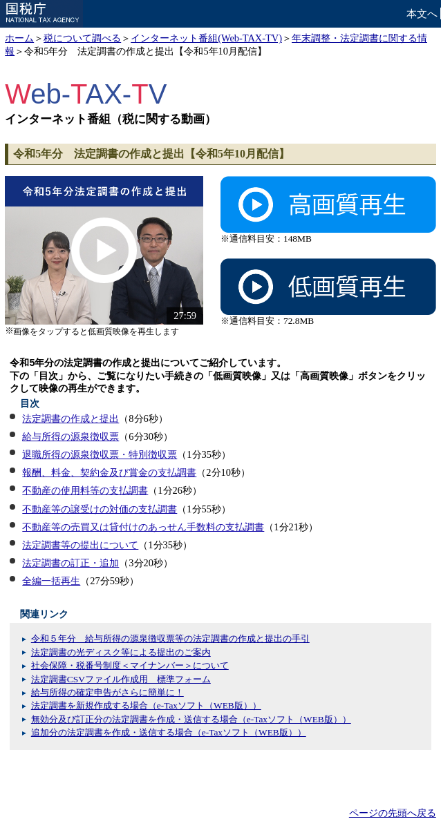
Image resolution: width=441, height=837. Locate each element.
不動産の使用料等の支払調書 (85, 490)
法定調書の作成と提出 (70, 418)
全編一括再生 (51, 580)
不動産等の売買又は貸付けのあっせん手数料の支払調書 (143, 526)
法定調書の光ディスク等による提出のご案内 (121, 652)
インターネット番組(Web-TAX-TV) (206, 38)
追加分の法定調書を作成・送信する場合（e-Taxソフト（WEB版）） (168, 732)
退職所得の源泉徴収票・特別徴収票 (99, 454)
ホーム (19, 38)
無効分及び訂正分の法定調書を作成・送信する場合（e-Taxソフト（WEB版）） (191, 719)
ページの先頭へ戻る (392, 812)
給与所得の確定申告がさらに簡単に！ (107, 692)
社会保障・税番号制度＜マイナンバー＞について (130, 665)
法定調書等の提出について (80, 544)
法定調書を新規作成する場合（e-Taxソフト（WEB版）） (146, 705)
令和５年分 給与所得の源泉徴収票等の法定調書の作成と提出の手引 (170, 638)
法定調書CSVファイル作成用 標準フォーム (121, 679)
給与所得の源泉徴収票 (70, 436)
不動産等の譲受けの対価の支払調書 (99, 508)
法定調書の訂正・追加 (70, 562)
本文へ (422, 13)
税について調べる (82, 38)
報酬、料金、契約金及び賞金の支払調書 (109, 472)
